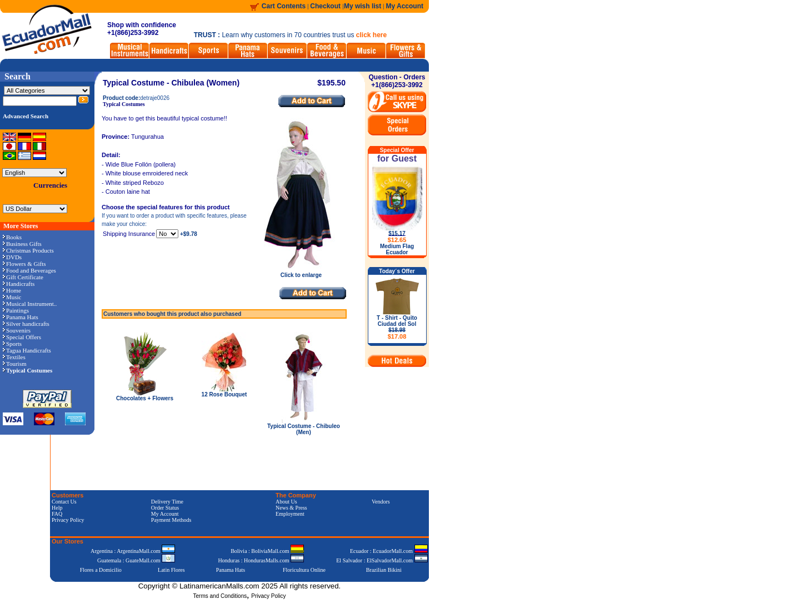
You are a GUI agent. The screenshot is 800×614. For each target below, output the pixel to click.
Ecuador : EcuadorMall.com (389, 551)
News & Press (291, 508)
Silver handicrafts (26, 323)
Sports (12, 343)
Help (57, 508)
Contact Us (64, 502)
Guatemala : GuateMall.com (136, 560)
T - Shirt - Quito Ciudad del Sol (397, 327)
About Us (286, 502)
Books (12, 237)
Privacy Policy (68, 520)
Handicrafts (18, 283)
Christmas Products (28, 250)
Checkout (326, 6)
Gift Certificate (23, 277)
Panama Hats (20, 317)
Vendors (381, 502)
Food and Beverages (29, 270)
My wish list (362, 6)
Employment (290, 514)
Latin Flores (171, 570)
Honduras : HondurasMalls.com (261, 560)
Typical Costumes (124, 104)
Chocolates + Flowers (144, 398)
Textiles (14, 357)
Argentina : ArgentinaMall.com (133, 551)
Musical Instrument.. (30, 303)
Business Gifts (22, 243)
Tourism (15, 363)
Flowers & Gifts (24, 263)
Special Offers (22, 337)
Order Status (165, 508)
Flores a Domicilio (101, 570)
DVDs (12, 257)
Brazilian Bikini (384, 570)
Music (12, 297)
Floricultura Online (304, 570)
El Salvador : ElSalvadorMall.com (381, 560)
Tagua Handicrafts (27, 350)
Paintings (16, 310)
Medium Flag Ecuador (397, 249)
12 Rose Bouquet (224, 394)
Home (12, 290)
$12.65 (397, 239)
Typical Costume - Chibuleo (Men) (303, 429)
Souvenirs (17, 330)
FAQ (57, 514)
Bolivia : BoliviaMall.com (267, 551)
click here (371, 35)
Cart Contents (284, 6)
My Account (404, 6)
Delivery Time (167, 502)
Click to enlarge (301, 272)
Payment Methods (171, 520)
